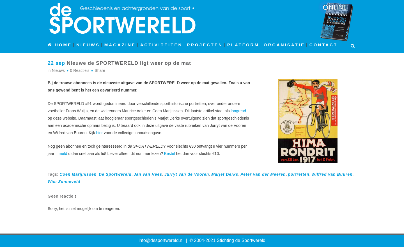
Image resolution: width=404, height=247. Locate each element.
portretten (298, 174)
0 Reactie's (79, 70)
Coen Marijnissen (78, 174)
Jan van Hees (148, 174)
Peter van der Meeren (263, 174)
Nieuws (58, 70)
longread (238, 111)
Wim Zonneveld (64, 181)
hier (99, 133)
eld (64, 153)
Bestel (169, 153)
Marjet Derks (224, 174)
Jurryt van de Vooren (186, 174)
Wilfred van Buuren (331, 174)
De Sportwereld (115, 174)
